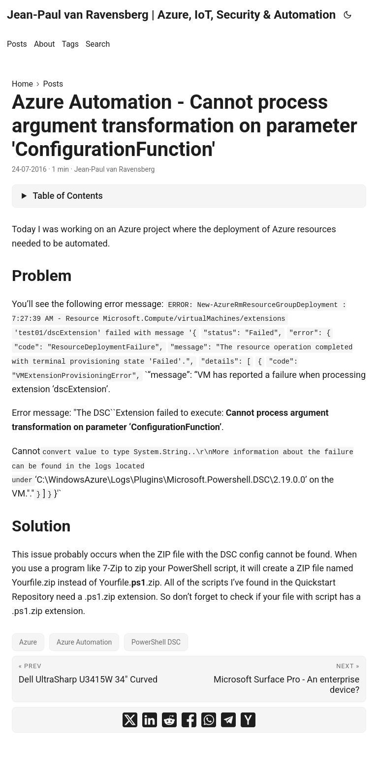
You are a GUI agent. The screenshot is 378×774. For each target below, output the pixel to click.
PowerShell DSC (156, 642)
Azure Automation (84, 642)
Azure (28, 642)
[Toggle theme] (347, 14)
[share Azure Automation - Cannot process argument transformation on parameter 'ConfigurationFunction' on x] (130, 719)
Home (22, 84)
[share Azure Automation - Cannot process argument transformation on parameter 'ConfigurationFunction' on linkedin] (149, 719)
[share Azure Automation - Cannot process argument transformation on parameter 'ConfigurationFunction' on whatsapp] (208, 719)
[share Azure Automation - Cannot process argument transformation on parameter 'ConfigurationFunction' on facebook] (189, 719)
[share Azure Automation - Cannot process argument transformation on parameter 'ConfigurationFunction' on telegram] (228, 719)
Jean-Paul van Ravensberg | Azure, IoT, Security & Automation (171, 15)
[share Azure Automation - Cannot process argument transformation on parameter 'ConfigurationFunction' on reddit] (169, 719)
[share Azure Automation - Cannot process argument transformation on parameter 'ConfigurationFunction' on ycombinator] (248, 719)
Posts (53, 84)
